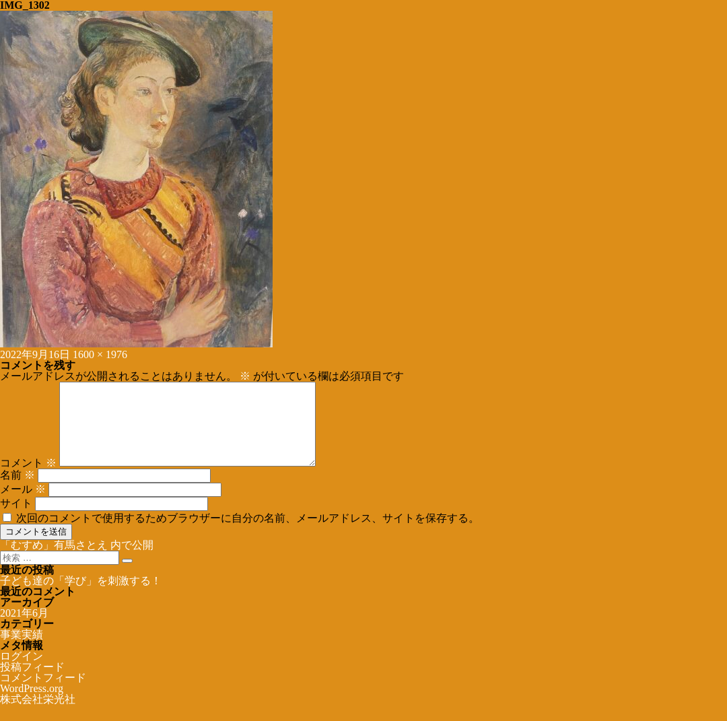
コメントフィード (43, 693)
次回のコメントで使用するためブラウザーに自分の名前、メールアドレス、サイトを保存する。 (247, 534)
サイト (16, 519)
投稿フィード (32, 683)
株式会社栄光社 (37, 715)
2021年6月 (24, 629)
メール (23, 505)
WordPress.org (31, 704)
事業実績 (21, 650)
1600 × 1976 (100, 354)
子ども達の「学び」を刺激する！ (81, 597)
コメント (28, 479)
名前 (17, 491)
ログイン (21, 672)
